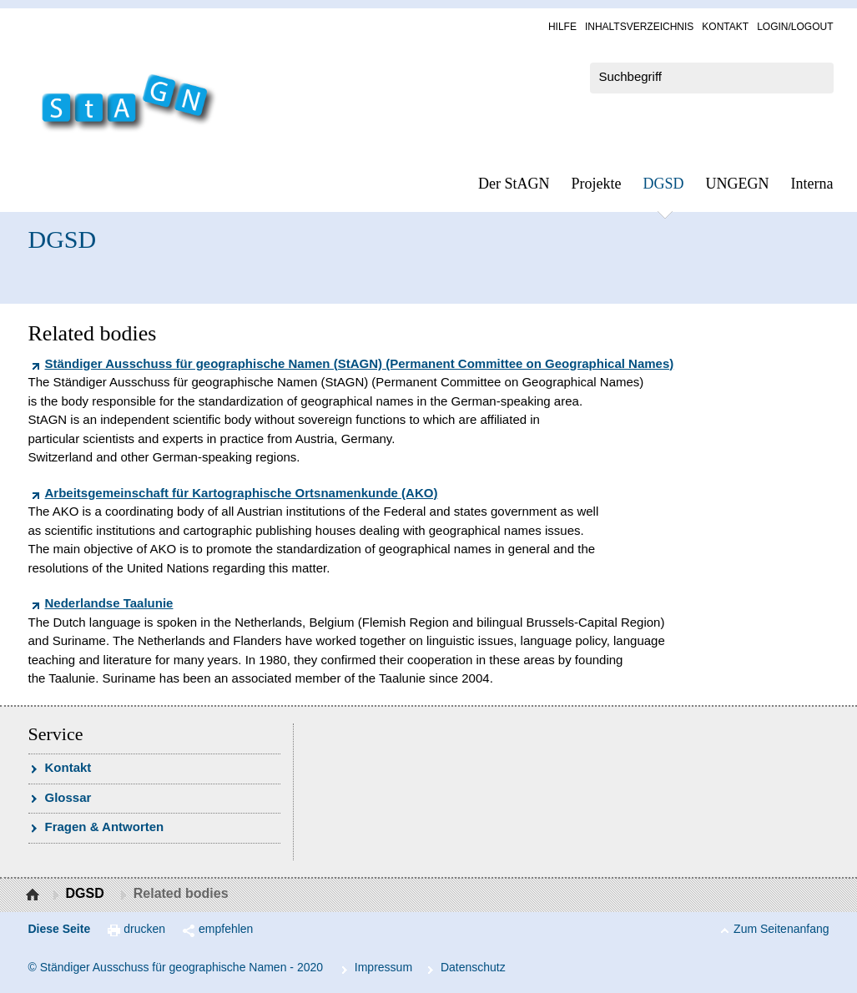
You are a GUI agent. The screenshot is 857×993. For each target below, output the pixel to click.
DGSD (663, 183)
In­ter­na (812, 183)
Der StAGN (514, 183)
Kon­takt (725, 27)
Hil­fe (562, 27)
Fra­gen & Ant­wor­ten (104, 826)
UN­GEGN (737, 183)
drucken (144, 928)
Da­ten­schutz (473, 967)
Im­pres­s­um (383, 967)
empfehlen (226, 928)
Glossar (68, 797)
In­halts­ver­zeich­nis (639, 27)
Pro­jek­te (597, 183)
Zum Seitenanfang (781, 928)
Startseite (34, 895)
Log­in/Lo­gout (795, 27)
